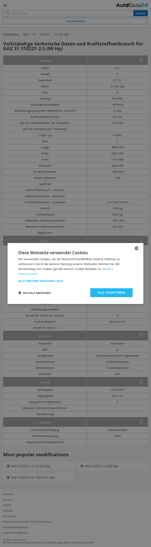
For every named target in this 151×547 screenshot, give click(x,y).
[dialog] (75, 273)
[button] (75, 281)
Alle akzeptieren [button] (111, 292)
